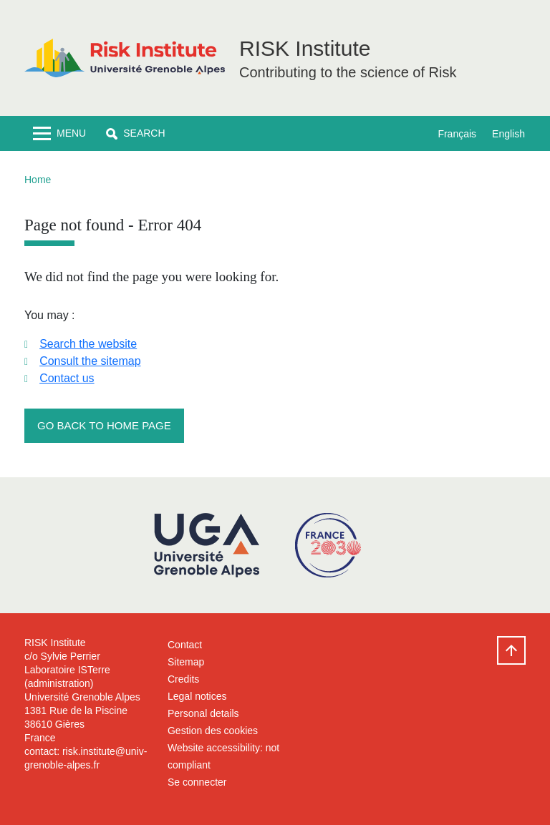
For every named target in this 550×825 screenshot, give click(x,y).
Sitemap (186, 662)
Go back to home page (104, 425)
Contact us (66, 378)
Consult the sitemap (89, 361)
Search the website (88, 344)
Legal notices (197, 696)
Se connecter (197, 782)
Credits (183, 679)
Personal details (203, 713)
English (508, 134)
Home (37, 179)
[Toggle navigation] (59, 133)
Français (457, 134)
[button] (135, 133)
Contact (185, 644)
